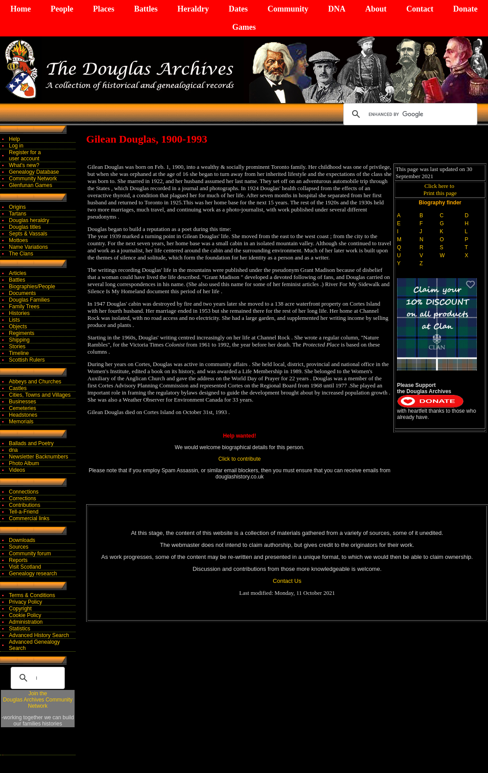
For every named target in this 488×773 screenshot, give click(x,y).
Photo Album (24, 463)
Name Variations (28, 247)
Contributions (24, 505)
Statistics (19, 629)
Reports (18, 560)
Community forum (30, 553)
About (375, 8)
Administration (26, 622)
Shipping (19, 340)
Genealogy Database (34, 172)
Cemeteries (22, 408)
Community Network (33, 178)
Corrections (22, 498)
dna (13, 450)
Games (244, 27)
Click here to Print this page (439, 189)
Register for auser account (25, 155)
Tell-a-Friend (24, 512)
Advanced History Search (39, 635)
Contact (419, 8)
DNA (336, 8)
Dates (238, 8)
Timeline (19, 353)
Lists (14, 320)
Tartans (17, 214)
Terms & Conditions (32, 595)
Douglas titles (25, 227)
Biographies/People (32, 286)
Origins (17, 207)
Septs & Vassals (28, 234)
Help (14, 139)
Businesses (22, 401)
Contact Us (287, 581)
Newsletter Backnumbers (38, 457)
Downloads (22, 540)
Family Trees (24, 306)
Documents (22, 293)
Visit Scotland (25, 567)
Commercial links (29, 518)
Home (21, 8)
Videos (17, 470)
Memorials (21, 421)
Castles (18, 388)
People (62, 8)
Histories (19, 313)
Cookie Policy (25, 615)
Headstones (23, 415)
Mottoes (18, 240)
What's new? (24, 165)
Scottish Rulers (27, 360)
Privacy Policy (25, 602)
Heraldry (193, 8)
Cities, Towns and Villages (40, 395)
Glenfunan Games (30, 185)
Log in (16, 146)
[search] (409, 114)
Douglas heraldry (29, 220)
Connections (24, 492)
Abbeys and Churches (35, 382)
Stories (17, 346)
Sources (18, 547)
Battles (146, 8)
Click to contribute (239, 459)
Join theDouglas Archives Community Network (38, 699)
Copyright (20, 609)
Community (287, 8)
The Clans (21, 254)
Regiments (21, 333)
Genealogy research (33, 573)
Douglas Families (29, 300)
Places (103, 8)
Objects (18, 326)
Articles (17, 273)
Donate (465, 8)
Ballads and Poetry (31, 443)
